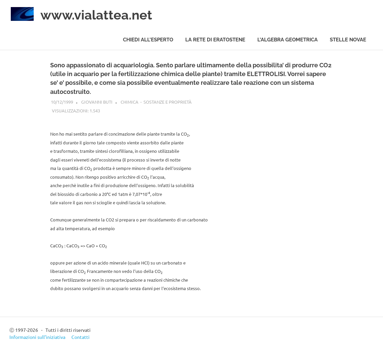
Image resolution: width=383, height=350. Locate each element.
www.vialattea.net (96, 15)
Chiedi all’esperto (148, 40)
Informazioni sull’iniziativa (37, 337)
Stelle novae (348, 40)
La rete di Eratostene (215, 40)
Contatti (80, 337)
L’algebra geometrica (287, 40)
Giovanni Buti (97, 102)
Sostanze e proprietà (167, 102)
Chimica (129, 102)
